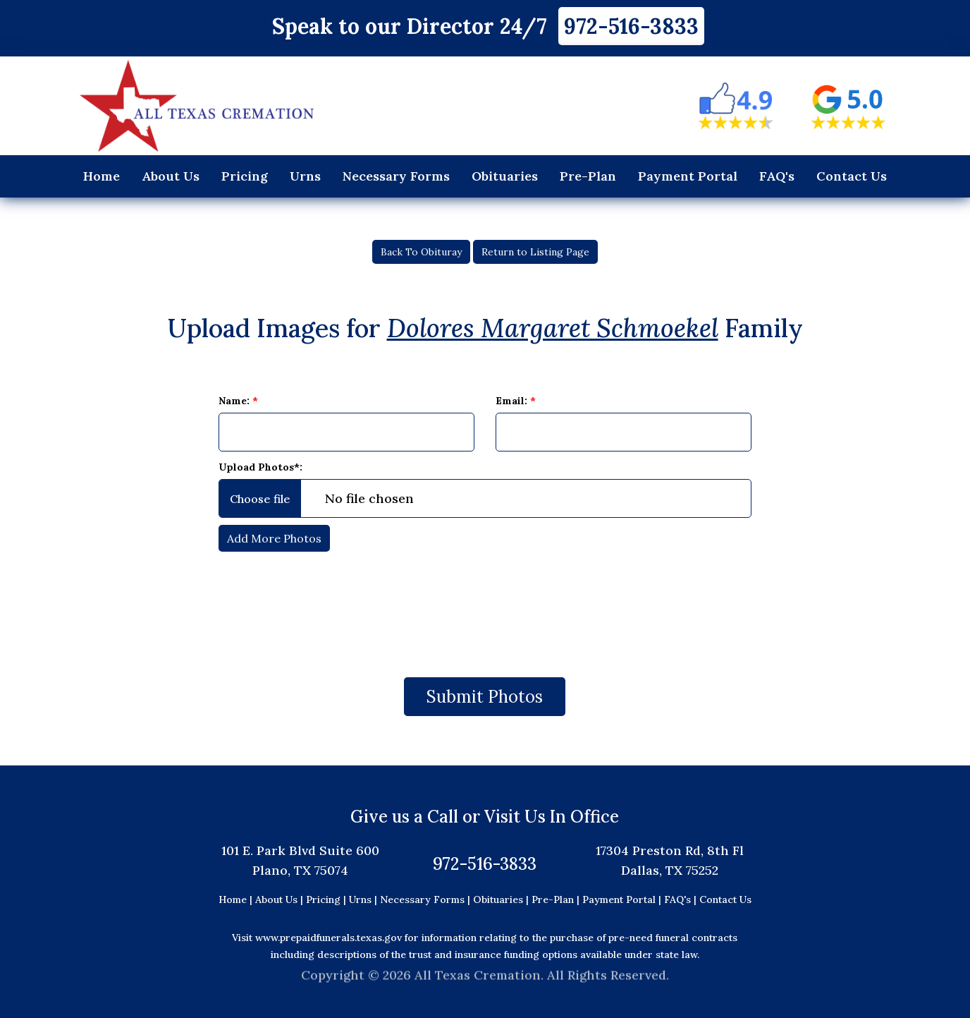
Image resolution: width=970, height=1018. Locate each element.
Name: (238, 400)
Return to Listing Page (535, 252)
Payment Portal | (623, 899)
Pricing (244, 176)
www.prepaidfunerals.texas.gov (328, 937)
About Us (170, 176)
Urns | (364, 899)
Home (101, 176)
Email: (516, 400)
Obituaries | (502, 899)
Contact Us (851, 176)
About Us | (279, 899)
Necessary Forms (396, 176)
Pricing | (327, 899)
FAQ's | (681, 899)
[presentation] (485, 607)
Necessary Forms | (426, 899)
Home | (235, 899)
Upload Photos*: (260, 467)
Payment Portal (687, 176)
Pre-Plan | (557, 899)
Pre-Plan (588, 176)
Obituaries (505, 176)
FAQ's (776, 176)
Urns (305, 176)
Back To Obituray (421, 252)
